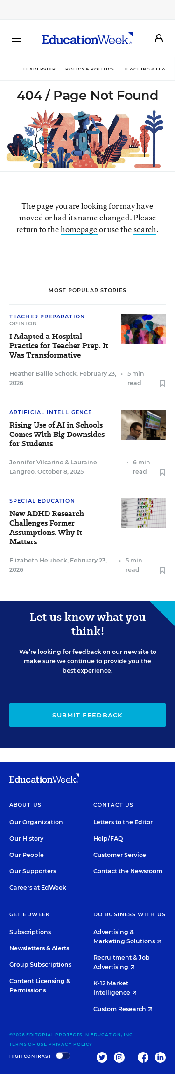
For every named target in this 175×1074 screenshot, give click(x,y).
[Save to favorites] (162, 384)
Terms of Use (28, 1043)
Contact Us (113, 804)
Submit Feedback (87, 715)
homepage (79, 229)
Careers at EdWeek (37, 887)
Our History (26, 838)
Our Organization (36, 822)
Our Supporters (32, 871)
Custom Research (123, 1008)
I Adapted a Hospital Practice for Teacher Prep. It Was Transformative (58, 346)
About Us (25, 804)
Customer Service (119, 854)
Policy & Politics (89, 68)
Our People (26, 854)
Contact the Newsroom (127, 871)
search (144, 229)
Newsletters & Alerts (39, 948)
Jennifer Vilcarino (36, 462)
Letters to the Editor (123, 822)
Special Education (42, 501)
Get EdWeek (29, 914)
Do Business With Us (129, 914)
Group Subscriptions (40, 964)
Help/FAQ (108, 838)
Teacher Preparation (47, 316)
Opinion (23, 323)
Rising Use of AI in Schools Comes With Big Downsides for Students (57, 435)
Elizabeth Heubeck (38, 560)
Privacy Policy (71, 1043)
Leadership (39, 68)
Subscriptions (30, 931)
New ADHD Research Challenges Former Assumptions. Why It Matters (46, 528)
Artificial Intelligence (50, 412)
